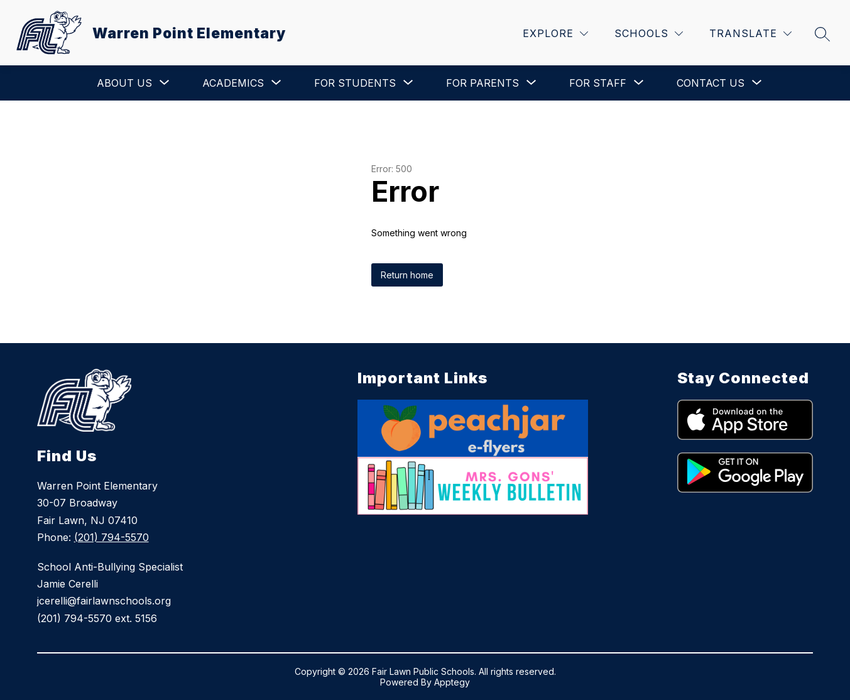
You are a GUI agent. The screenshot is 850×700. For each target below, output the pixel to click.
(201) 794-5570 (111, 537)
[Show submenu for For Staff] (597, 82)
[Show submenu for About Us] (124, 82)
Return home (407, 275)
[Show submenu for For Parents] (482, 82)
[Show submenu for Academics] (233, 82)
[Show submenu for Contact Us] (710, 82)
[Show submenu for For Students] (355, 82)
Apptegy (452, 682)
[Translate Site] (750, 33)
